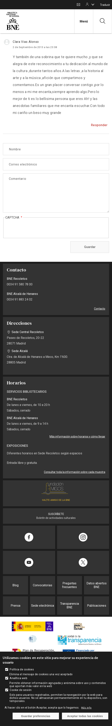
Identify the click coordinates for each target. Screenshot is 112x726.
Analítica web (18, 678)
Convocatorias (42, 585)
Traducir (105, 4)
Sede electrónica (42, 605)
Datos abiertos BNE (96, 585)
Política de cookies (22, 669)
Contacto (78, 5)
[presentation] (34, 228)
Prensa (15, 605)
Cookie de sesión (21, 690)
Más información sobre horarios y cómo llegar (77, 436)
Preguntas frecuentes (69, 585)
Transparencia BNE (69, 605)
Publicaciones (96, 605)
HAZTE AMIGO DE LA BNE (56, 500)
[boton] (92, 4)
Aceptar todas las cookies (85, 716)
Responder (99, 125)
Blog (15, 585)
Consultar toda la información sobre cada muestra (74, 472)
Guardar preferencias (35, 716)
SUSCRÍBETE (56, 514)
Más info (86, 707)
